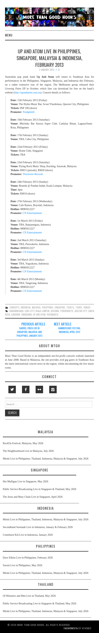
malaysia (36, 307)
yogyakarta (52, 314)
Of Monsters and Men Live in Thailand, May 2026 (29, 595)
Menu (8, 35)
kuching (55, 311)
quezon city (81, 311)
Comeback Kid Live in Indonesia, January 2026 (28, 534)
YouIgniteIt (28, 112)
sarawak (15, 314)
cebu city (29, 311)
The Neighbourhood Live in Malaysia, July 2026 (28, 451)
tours (79, 307)
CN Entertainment (32, 213)
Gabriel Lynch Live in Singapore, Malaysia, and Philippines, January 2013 (29, 331)
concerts (15, 307)
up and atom (39, 314)
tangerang (26, 314)
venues (87, 307)
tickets (70, 307)
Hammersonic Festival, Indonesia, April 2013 (69, 330)
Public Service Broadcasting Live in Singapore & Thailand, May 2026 (39, 489)
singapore (60, 307)
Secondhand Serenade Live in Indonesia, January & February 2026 (38, 527)
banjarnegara (16, 311)
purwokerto (66, 311)
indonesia (26, 307)
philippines (47, 307)
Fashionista (71, 628)
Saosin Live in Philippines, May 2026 (22, 565)
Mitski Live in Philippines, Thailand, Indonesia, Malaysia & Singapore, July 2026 (45, 458)
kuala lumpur (43, 311)
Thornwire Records (33, 174)
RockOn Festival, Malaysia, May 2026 (23, 443)
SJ (59, 69)
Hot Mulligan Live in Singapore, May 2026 (25, 481)
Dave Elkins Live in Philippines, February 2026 (28, 557)
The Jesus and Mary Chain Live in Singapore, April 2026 (32, 496)
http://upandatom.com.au (27, 92)
